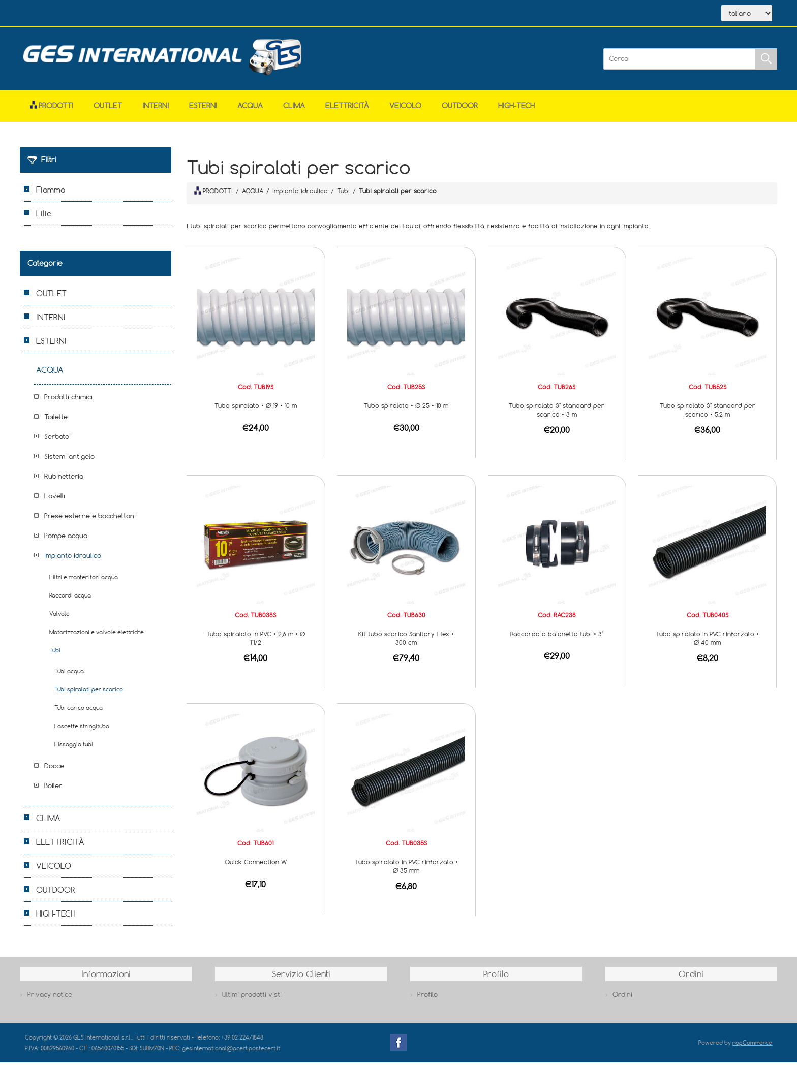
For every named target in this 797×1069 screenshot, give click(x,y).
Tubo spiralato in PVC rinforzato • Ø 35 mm (406, 872)
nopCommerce (752, 1049)
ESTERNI (203, 112)
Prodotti (51, 112)
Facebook (398, 1049)
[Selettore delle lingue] (746, 17)
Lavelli (54, 502)
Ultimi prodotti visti (252, 1000)
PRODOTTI (213, 197)
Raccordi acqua (70, 602)
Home (49, 14)
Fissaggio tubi (73, 750)
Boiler (53, 792)
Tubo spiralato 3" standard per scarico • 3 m (556, 416)
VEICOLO (405, 112)
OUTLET (108, 112)
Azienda (94, 14)
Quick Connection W (256, 868)
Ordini (622, 1000)
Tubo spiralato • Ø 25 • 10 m (406, 412)
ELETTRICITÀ (347, 112)
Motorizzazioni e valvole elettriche (96, 638)
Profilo (427, 1000)
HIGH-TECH (516, 112)
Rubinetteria (63, 482)
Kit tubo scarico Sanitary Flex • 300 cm (406, 644)
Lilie (43, 220)
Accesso (235, 14)
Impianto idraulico (72, 562)
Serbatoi (57, 443)
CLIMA (294, 112)
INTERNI (155, 112)
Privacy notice (49, 1000)
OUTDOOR (460, 112)
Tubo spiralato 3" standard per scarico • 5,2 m (707, 416)
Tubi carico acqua (78, 714)
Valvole (59, 620)
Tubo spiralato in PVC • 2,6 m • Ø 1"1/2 (255, 644)
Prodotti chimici (68, 403)
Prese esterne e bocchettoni (90, 522)
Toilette (56, 423)
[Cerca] (679, 65)
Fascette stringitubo (81, 732)
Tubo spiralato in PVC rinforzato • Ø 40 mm (707, 644)
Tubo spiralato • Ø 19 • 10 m (255, 412)
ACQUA (250, 112)
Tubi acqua (69, 677)
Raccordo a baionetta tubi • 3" (556, 640)
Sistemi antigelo (69, 462)
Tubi (54, 657)
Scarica (142, 14)
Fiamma (50, 196)
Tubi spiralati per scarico (88, 696)
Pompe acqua (65, 542)
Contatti (189, 14)
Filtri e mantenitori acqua (83, 583)
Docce (54, 772)
